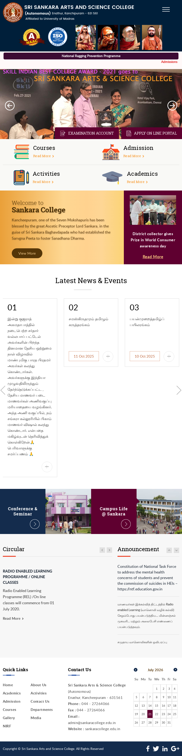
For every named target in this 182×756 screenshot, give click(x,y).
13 (143, 705)
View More (27, 253)
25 (174, 714)
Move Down (176, 550)
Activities (39, 693)
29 (156, 722)
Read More (153, 256)
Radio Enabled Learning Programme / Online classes (27, 576)
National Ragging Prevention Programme (91, 56)
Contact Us (40, 701)
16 (163, 705)
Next (172, 106)
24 (169, 714)
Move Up (169, 550)
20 (143, 714)
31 (169, 722)
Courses (9, 709)
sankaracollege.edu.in (102, 728)
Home (8, 684)
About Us (38, 684)
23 (163, 714)
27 (143, 722)
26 (136, 722)
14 (150, 705)
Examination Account (87, 133)
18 (174, 705)
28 (150, 722)
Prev (10, 106)
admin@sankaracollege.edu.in (92, 722)
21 (150, 714)
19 (136, 714)
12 (136, 705)
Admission (11, 701)
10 (169, 697)
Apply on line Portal (151, 133)
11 (174, 697)
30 (163, 722)
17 (169, 705)
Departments (42, 709)
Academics (12, 693)
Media (36, 717)
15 (156, 705)
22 (156, 714)
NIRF (7, 726)
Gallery (9, 717)
